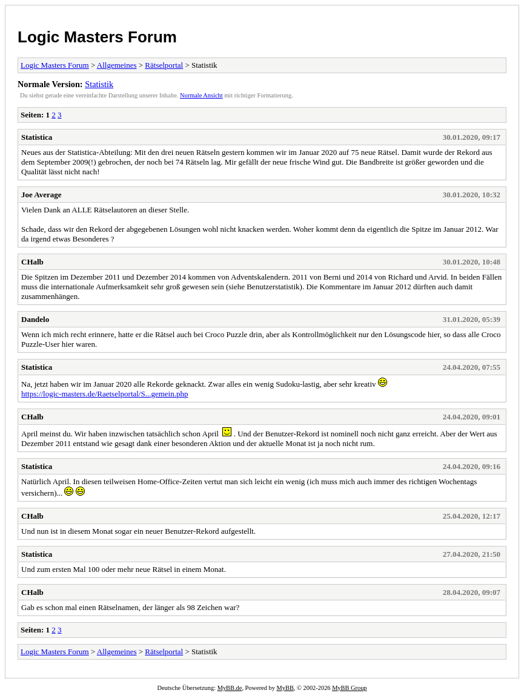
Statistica (36, 137)
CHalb (32, 261)
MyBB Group (349, 688)
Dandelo (35, 319)
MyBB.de (229, 688)
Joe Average (41, 194)
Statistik (99, 84)
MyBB (285, 688)
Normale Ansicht (201, 95)
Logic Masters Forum (97, 37)
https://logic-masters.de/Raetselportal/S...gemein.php (104, 393)
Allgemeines (117, 65)
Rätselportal (164, 65)
